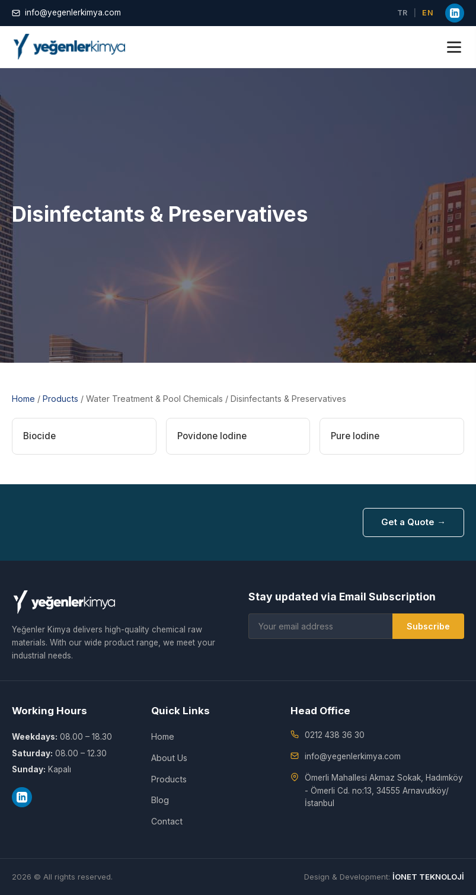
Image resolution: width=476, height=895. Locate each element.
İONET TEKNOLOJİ (428, 876)
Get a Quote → (413, 522)
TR (402, 12)
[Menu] (454, 47)
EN (427, 12)
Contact (167, 821)
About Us (169, 758)
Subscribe (428, 626)
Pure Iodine (355, 436)
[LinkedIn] (454, 13)
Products (60, 399)
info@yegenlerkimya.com (66, 12)
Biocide (39, 436)
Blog (160, 800)
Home (23, 399)
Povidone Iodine (212, 436)
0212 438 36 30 (335, 735)
